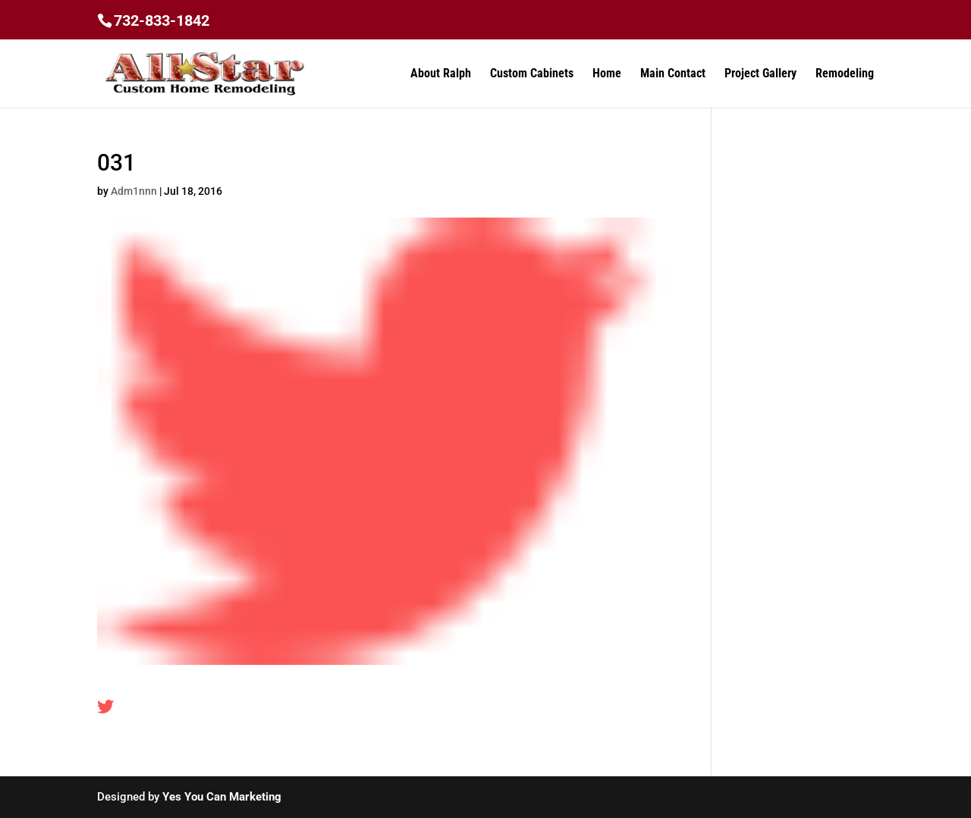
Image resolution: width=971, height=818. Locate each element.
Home (606, 74)
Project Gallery (760, 74)
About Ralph (440, 74)
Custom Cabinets (531, 74)
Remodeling (844, 74)
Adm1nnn (134, 191)
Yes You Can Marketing (221, 797)
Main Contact (672, 74)
